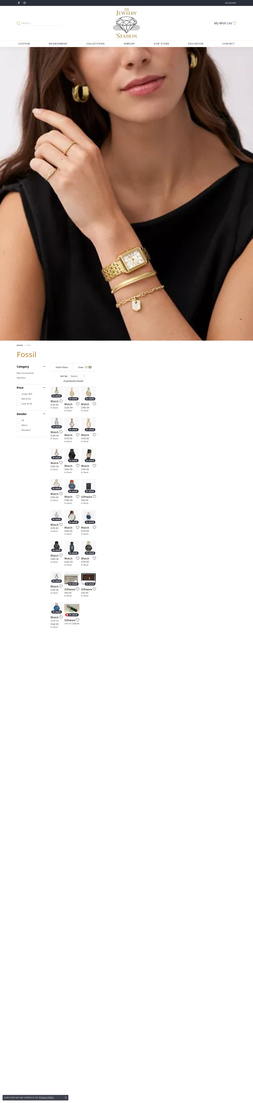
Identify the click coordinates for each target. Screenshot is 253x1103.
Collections (95, 43)
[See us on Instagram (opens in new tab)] (24, 3)
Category (23, 366)
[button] (230, 3)
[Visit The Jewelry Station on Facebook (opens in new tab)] (19, 3)
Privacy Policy (46, 1097)
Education (196, 43)
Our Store (161, 43)
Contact (228, 43)
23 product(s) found (143, 381)
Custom (24, 43)
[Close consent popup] (66, 1098)
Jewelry (129, 43)
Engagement (58, 43)
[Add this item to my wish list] (108, 449)
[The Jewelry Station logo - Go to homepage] (126, 23)
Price (20, 387)
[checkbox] (24, 393)
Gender (22, 414)
